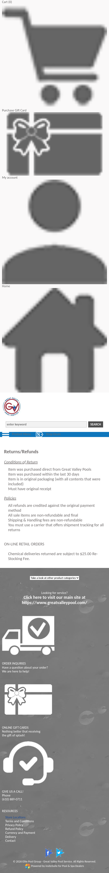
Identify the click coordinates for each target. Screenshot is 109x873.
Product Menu (21, 434)
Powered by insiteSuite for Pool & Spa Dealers (54, 866)
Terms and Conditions (19, 821)
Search (95, 424)
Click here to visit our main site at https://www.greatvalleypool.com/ (54, 600)
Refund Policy (14, 829)
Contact (10, 841)
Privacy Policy (14, 825)
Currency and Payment (20, 833)
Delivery (10, 837)
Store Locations (15, 817)
